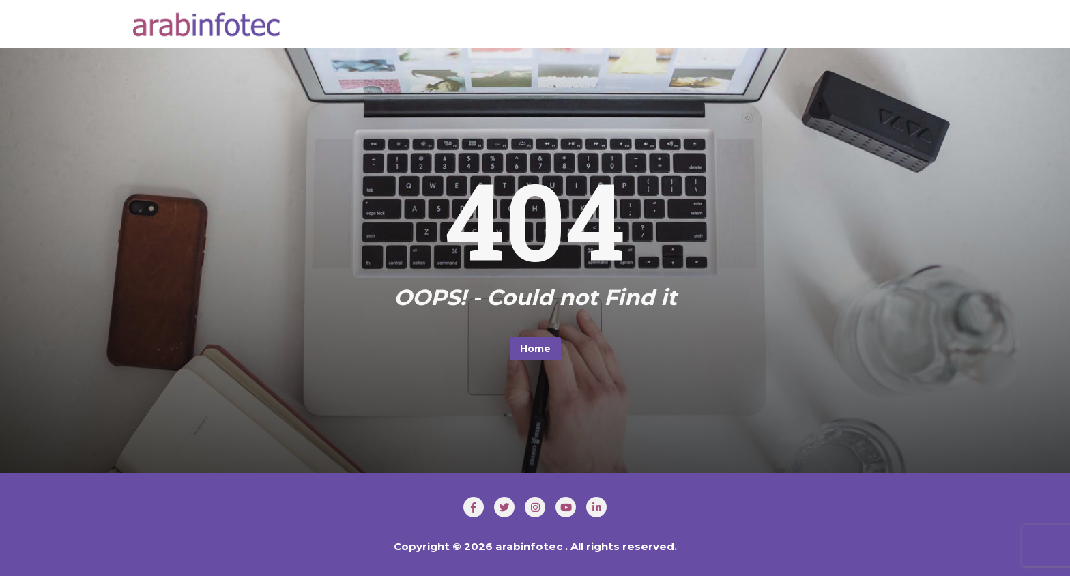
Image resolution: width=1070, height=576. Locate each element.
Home (535, 349)
